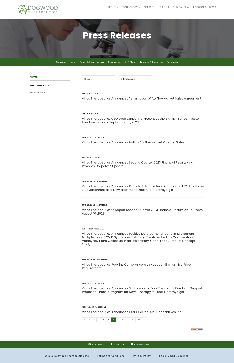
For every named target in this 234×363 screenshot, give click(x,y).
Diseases (150, 7)
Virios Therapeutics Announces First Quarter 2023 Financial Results (131, 316)
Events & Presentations (92, 65)
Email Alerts (37, 96)
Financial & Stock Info (151, 65)
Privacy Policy (142, 359)
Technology (130, 7)
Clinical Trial (181, 7)
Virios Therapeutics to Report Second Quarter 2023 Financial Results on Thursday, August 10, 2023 (143, 215)
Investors (199, 7)
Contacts (119, 348)
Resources (172, 65)
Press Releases (38, 89)
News (212, 7)
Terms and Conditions (111, 359)
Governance (114, 65)
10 (133, 323)
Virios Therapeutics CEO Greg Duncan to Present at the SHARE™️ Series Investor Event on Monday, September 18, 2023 (141, 124)
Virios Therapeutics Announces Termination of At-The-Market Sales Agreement (141, 102)
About (112, 7)
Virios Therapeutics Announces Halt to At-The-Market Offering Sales (133, 146)
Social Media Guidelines (173, 359)
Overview (61, 65)
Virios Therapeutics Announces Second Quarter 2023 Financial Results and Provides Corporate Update (137, 168)
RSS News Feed (142, 348)
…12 (138, 323)
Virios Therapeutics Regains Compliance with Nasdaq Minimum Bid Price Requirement (136, 270)
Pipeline (165, 7)
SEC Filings (130, 65)
